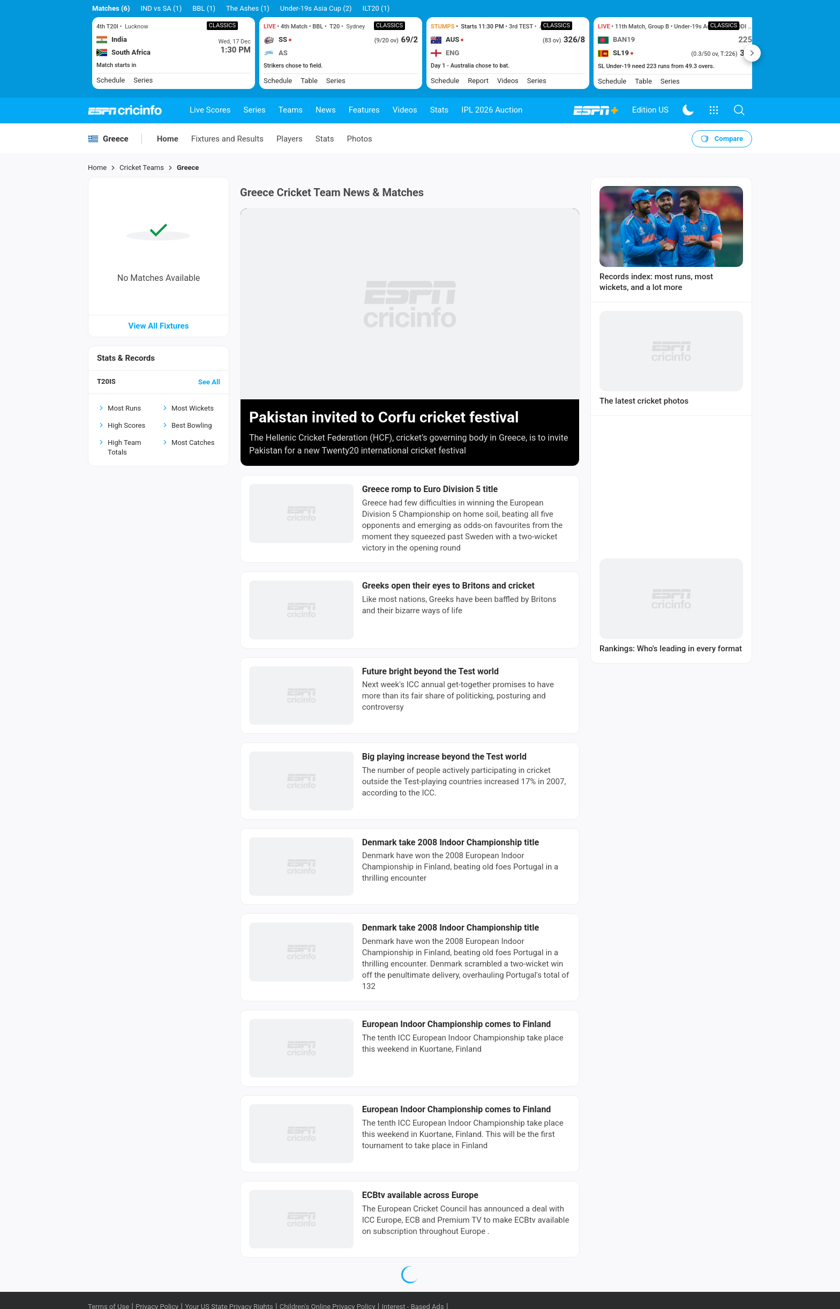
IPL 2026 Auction (491, 110)
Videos (405, 110)
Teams (291, 110)
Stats (439, 110)
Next (752, 53)
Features (364, 110)
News (326, 110)
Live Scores (210, 110)
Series (255, 110)
